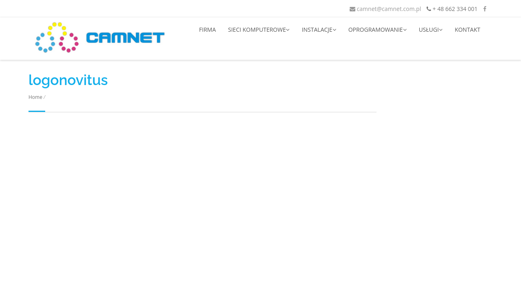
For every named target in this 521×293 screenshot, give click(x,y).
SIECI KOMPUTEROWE (258, 29)
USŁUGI (431, 29)
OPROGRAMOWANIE (377, 29)
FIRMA (207, 29)
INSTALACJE (319, 29)
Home (35, 97)
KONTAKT (467, 29)
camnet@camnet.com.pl (385, 9)
